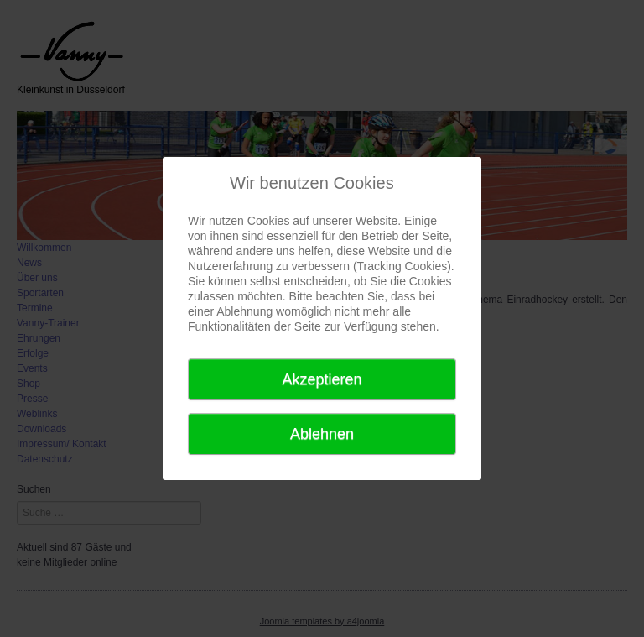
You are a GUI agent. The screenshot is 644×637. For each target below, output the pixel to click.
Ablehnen (322, 434)
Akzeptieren (321, 379)
